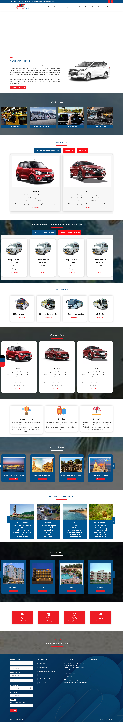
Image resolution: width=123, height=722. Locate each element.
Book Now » (35, 207)
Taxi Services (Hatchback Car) (47, 150)
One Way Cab (71, 126)
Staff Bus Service (44, 683)
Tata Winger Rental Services (48, 675)
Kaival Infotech (109, 719)
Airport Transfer (100, 126)
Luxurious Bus (43, 667)
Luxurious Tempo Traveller (47, 671)
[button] (113, 466)
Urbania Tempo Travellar (70, 232)
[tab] (47, 150)
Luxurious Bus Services (42, 126)
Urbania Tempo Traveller (47, 679)
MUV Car (82, 150)
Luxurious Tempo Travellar (44, 232)
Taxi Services (14, 126)
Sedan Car (69, 150)
